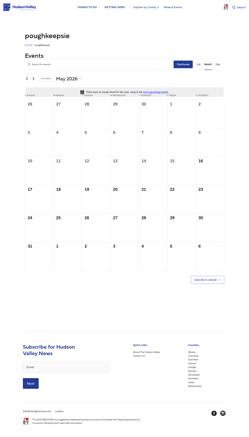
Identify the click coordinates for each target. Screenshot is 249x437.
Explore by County (145, 7)
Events (28, 45)
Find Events (183, 64)
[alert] (125, 92)
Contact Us (139, 355)
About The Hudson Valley (146, 352)
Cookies (59, 411)
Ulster (191, 382)
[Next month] (34, 79)
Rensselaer (194, 374)
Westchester (195, 386)
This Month (46, 78)
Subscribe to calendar (205, 279)
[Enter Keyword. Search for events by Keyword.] (99, 64)
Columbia (193, 355)
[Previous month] (27, 79)
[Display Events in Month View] (208, 64)
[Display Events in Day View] (218, 64)
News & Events (173, 7)
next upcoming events (155, 92)
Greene (192, 363)
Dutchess (193, 359)
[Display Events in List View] (199, 64)
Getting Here (115, 7)
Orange (192, 367)
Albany (191, 352)
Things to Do (87, 7)
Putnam (192, 371)
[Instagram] (223, 413)
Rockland (193, 378)
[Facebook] (214, 413)
